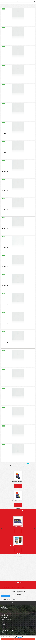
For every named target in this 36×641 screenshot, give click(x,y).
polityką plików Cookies (19, 637)
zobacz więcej (18, 508)
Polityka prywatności (4, 633)
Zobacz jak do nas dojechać (4, 615)
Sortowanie (2, 7)
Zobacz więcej (18, 485)
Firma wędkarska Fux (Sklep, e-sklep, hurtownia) (13, 1)
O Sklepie (2, 631)
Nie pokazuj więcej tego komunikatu (18, 639)
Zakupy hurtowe (3, 634)
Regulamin (2, 632)
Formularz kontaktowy (4, 614)
